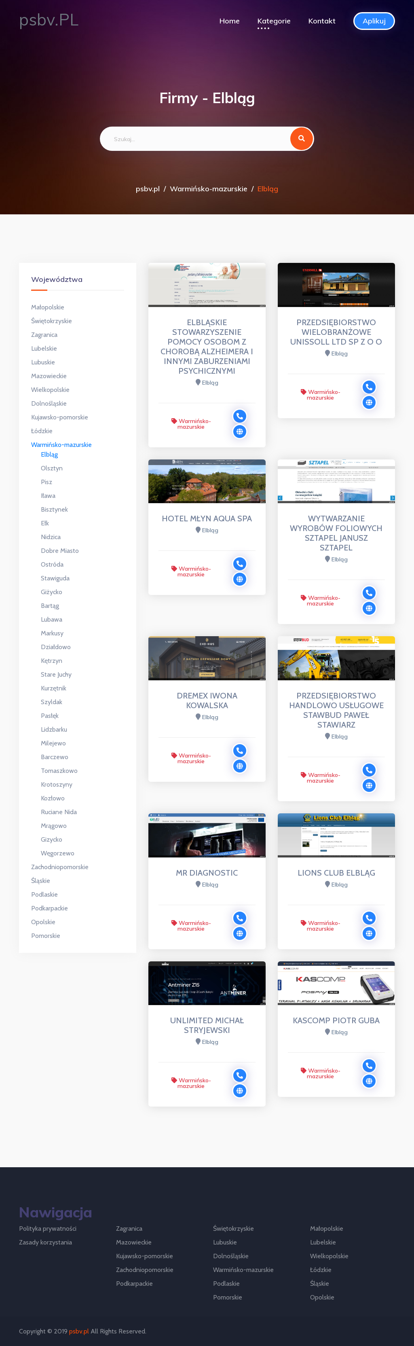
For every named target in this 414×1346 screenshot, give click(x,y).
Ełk (45, 523)
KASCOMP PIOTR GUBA (336, 1020)
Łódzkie (42, 431)
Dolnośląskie (49, 403)
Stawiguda (55, 578)
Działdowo (56, 647)
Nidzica (51, 537)
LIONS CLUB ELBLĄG (336, 873)
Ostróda (52, 564)
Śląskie (40, 881)
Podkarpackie (49, 908)
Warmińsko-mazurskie (208, 188)
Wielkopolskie (50, 390)
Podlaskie (44, 894)
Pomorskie (45, 936)
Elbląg (49, 454)
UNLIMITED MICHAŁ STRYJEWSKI (207, 1025)
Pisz (46, 482)
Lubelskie (44, 348)
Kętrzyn (51, 661)
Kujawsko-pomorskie (59, 417)
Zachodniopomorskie (60, 867)
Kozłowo (53, 798)
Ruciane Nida (59, 812)
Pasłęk (50, 716)
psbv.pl (148, 188)
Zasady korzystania (45, 1242)
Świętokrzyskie (51, 321)
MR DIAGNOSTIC (207, 873)
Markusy (52, 633)
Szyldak (51, 702)
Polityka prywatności (47, 1228)
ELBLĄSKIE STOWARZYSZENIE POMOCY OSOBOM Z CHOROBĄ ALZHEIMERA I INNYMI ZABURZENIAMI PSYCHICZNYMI (207, 346)
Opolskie (43, 922)
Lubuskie (43, 362)
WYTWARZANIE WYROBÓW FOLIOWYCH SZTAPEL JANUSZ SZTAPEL (336, 533)
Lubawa (51, 619)
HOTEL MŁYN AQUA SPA (207, 518)
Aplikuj (374, 20)
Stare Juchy (56, 674)
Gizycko (51, 839)
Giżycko (51, 592)
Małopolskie (47, 307)
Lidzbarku (54, 729)
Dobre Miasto (60, 550)
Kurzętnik (53, 688)
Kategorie (274, 20)
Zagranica (44, 335)
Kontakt (322, 20)
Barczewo (54, 757)
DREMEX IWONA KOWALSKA (207, 700)
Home (230, 20)
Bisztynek (54, 509)
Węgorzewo (57, 853)
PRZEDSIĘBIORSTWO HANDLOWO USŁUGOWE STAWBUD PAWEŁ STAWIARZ (336, 710)
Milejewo (53, 743)
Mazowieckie (49, 376)
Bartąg (50, 606)
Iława (48, 495)
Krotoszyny (56, 784)
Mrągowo (54, 826)
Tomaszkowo (59, 771)
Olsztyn (52, 468)
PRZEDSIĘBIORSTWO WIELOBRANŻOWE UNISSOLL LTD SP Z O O (336, 332)
